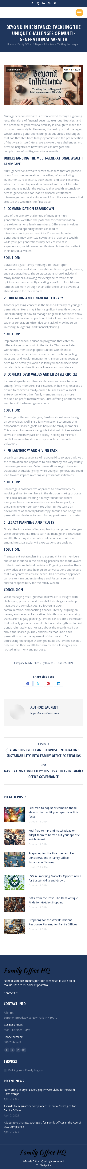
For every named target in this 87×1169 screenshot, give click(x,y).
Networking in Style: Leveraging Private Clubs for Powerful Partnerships (39, 1092)
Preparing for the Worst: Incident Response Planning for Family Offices (53, 922)
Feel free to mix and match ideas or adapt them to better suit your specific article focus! (54, 835)
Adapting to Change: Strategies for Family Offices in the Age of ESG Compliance (42, 1124)
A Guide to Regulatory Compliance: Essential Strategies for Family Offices (40, 1108)
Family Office (14, 69)
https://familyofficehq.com (44, 713)
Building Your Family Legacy (25, 1070)
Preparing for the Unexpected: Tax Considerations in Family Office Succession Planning (51, 857)
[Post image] (14, 814)
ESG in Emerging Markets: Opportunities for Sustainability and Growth (55, 878)
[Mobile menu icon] (79, 12)
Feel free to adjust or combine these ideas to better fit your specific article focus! (53, 812)
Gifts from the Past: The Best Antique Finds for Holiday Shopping (53, 900)
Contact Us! (11, 993)
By (47, 663)
